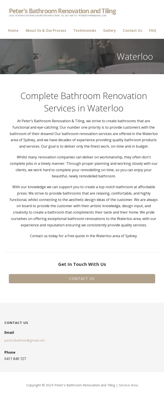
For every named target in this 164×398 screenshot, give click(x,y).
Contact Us (132, 30)
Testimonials (84, 30)
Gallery (109, 30)
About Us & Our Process (46, 30)
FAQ (152, 30)
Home (13, 30)
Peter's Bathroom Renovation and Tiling (62, 11)
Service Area (128, 385)
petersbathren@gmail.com (24, 340)
